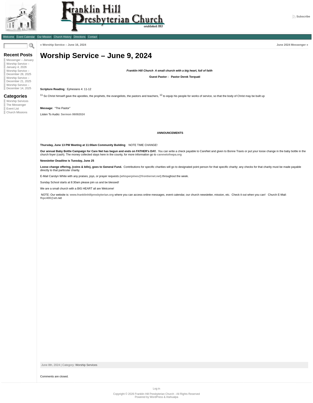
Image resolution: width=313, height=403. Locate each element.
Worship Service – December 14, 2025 (18, 86)
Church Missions (16, 112)
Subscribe (303, 16)
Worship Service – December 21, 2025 (18, 79)
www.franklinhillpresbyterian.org (92, 194)
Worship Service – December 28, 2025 (18, 72)
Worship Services (17, 101)
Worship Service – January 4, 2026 (17, 65)
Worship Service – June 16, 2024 (64, 44)
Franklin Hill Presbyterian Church (154, 393)
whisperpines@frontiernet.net (140, 176)
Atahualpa (172, 397)
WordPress (156, 397)
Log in (156, 388)
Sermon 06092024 (73, 114)
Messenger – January (20, 60)
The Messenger (16, 104)
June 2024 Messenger (291, 44)
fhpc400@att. (49, 198)
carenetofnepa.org (169, 154)
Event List (12, 108)
